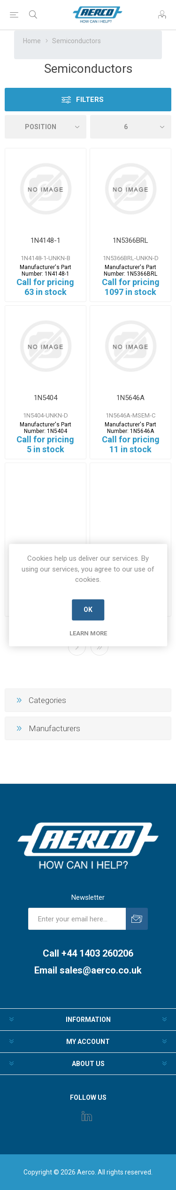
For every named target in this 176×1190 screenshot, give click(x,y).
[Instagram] (86, 1115)
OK (88, 609)
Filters (90, 99)
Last (99, 647)
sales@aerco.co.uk (101, 970)
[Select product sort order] (45, 127)
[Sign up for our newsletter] (77, 919)
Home (32, 41)
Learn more (88, 633)
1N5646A (130, 398)
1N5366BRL (130, 240)
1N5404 (45, 398)
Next (77, 647)
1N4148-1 (46, 240)
